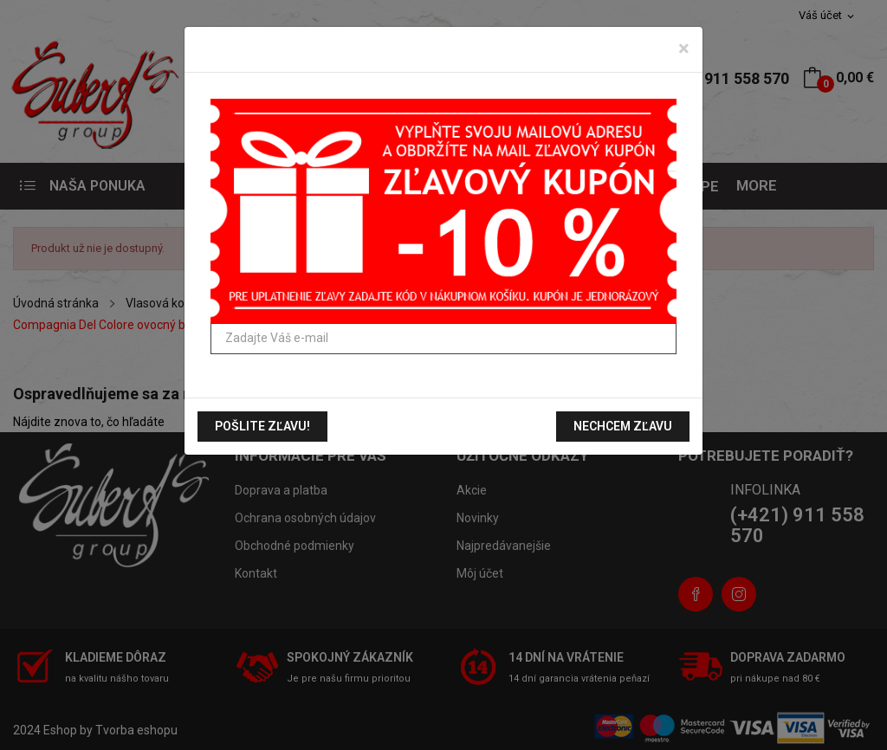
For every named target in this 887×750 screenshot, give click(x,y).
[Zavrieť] (684, 48)
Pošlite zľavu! (262, 426)
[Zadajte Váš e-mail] (443, 338)
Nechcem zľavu (622, 426)
